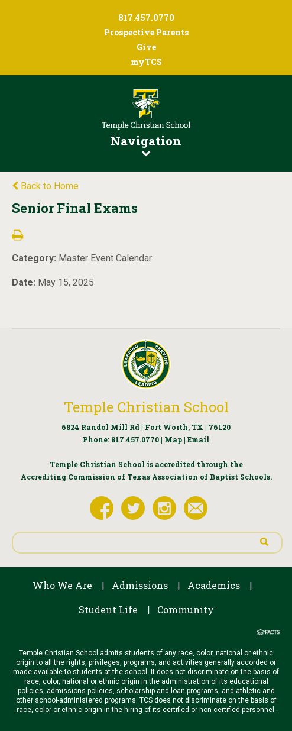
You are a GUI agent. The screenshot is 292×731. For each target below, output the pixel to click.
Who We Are (62, 585)
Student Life (108, 609)
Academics (213, 585)
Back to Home (45, 186)
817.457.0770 (135, 439)
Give (146, 47)
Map (173, 439)
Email (198, 439)
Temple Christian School (146, 406)
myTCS (146, 61)
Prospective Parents (146, 32)
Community (185, 609)
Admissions (140, 585)
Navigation (146, 144)
